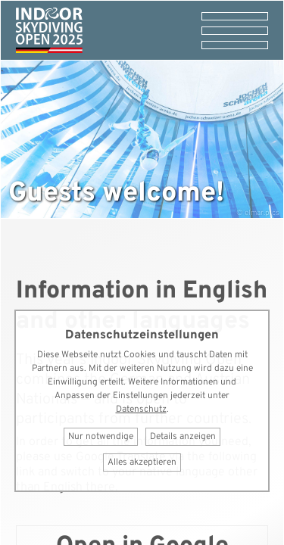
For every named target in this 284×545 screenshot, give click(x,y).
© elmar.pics (257, 213)
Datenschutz (141, 409)
